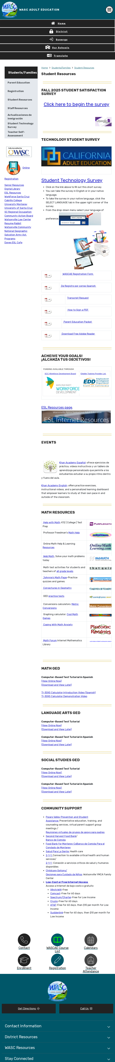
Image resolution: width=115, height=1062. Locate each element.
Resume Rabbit (12, 223)
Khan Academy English (54, 485)
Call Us (86, 1008)
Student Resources (84, 67)
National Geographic (15, 231)
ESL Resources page (56, 407)
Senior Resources (14, 185)
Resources (48, 547)
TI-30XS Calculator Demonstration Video (64, 696)
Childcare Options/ (56, 870)
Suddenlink (56, 912)
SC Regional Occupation (18, 211)
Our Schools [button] (60, 47)
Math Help (74, 532)
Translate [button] (61, 55)
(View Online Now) (51, 681)
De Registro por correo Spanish (78, 286)
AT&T (53, 905)
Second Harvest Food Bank (61, 836)
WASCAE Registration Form (78, 274)
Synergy (62, 39)
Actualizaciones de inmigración (20, 117)
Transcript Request (78, 298)
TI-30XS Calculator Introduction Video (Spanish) (68, 692)
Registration (16, 91)
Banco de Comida (56, 839)
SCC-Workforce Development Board (60, 374)
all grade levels (64, 571)
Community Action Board (18, 215)
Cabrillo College (13, 200)
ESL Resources (12, 192)
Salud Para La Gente (57, 851)
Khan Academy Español (72, 462)
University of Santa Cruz (18, 208)
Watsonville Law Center (17, 219)
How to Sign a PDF (78, 309)
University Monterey (15, 204)
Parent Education (19, 82)
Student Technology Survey (71, 180)
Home (62, 23)
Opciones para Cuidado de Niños (64, 874)
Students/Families (61, 67)
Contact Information (23, 1026)
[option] (24, 939)
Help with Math (51, 522)
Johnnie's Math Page (55, 577)
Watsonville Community (17, 227)
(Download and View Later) (56, 685)
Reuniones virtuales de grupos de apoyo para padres (75, 832)
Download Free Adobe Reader (78, 333)
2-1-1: (49, 855)
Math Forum (50, 640)
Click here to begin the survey (76, 104)
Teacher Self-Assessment (16, 134)
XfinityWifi (56, 889)
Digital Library (12, 188)
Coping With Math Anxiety (58, 624)
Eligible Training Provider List (93, 374)
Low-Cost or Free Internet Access (67, 882)
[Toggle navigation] (109, 9)
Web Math (48, 556)
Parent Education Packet (77, 321)
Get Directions (29, 1008)
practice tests (56, 596)
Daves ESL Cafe (13, 242)
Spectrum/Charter (60, 897)
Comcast (55, 893)
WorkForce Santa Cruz (16, 196)
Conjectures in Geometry (57, 588)
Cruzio (54, 901)
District (62, 31)
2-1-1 (49, 863)
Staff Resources (18, 108)
